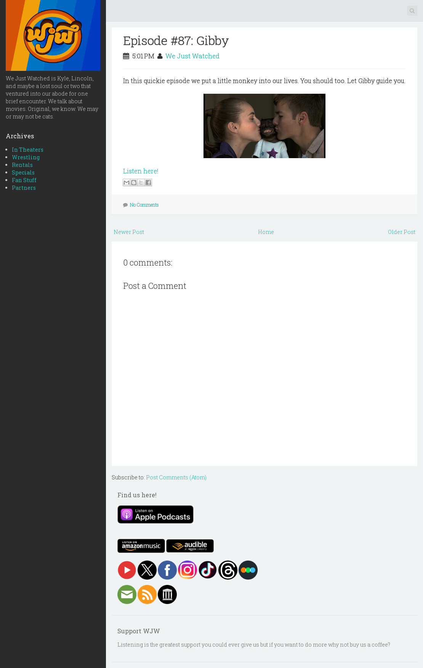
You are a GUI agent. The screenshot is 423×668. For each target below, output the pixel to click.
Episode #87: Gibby (176, 40)
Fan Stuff (24, 180)
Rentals (22, 164)
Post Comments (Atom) (176, 477)
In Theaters (27, 149)
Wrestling (26, 157)
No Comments (144, 205)
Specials (23, 172)
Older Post (401, 231)
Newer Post (129, 231)
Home (266, 231)
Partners (24, 187)
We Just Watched (192, 55)
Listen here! (140, 171)
